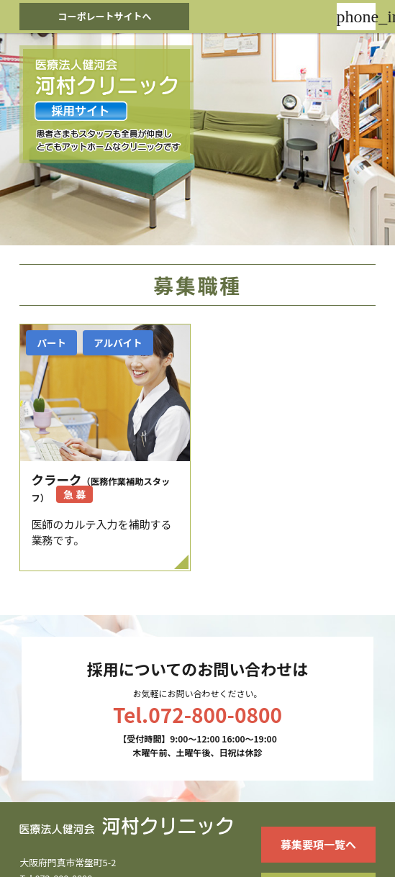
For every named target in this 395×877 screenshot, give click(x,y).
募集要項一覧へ (318, 844)
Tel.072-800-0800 (197, 714)
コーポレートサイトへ (104, 16)
